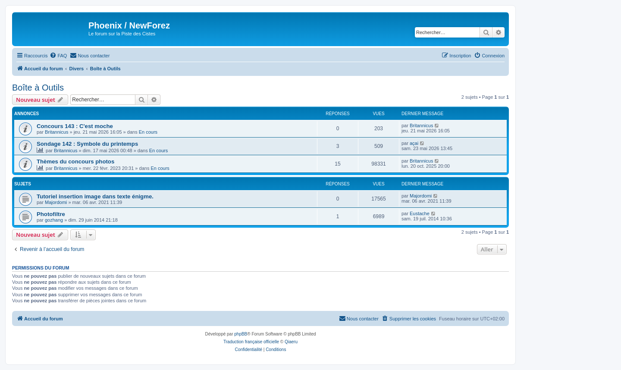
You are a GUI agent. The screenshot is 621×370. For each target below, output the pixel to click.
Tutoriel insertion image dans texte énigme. (95, 196)
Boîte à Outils (38, 87)
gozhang (54, 220)
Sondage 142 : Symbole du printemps (87, 144)
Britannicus (56, 132)
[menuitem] (58, 55)
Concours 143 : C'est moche (75, 126)
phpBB (240, 334)
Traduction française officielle (251, 341)
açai (414, 143)
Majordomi (56, 202)
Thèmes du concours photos (75, 161)
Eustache (420, 213)
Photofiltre (51, 214)
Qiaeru (291, 341)
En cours (148, 132)
